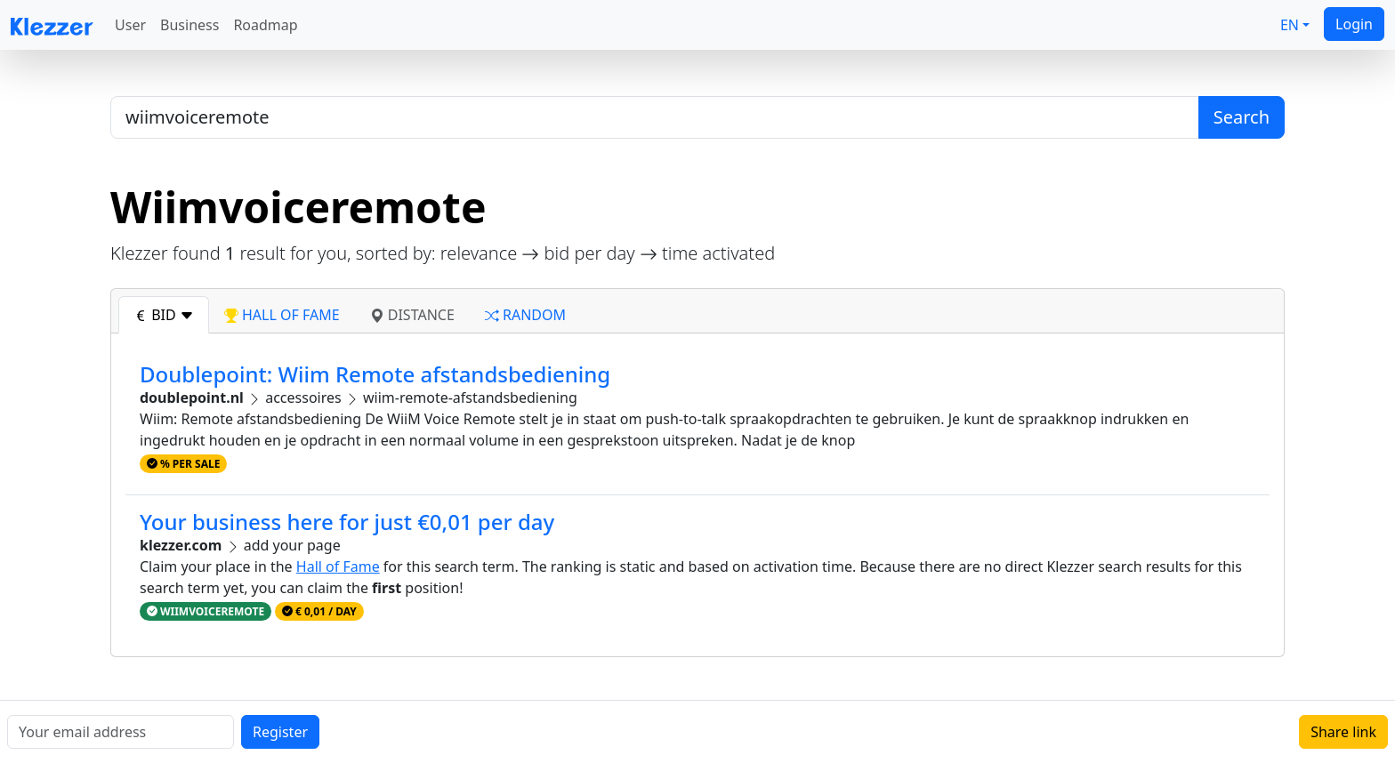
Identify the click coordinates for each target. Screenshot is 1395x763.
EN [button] (1289, 25)
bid (163, 315)
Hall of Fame (338, 566)
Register (280, 732)
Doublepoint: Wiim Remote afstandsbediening (375, 374)
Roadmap (265, 25)
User (130, 25)
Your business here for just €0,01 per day (347, 521)
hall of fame (282, 315)
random (525, 315)
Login (1354, 24)
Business (189, 25)
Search (1242, 117)
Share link (1343, 732)
